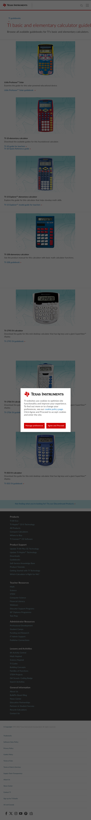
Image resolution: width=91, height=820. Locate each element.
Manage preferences (34, 426)
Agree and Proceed (56, 426)
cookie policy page (54, 409)
